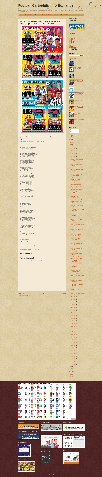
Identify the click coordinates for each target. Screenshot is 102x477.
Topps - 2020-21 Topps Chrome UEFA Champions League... (77, 177)
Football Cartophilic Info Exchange (45, 5)
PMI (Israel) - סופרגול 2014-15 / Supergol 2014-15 (76, 222)
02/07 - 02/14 (73, 356)
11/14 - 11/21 (73, 156)
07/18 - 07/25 (73, 320)
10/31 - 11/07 (73, 296)
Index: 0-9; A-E (71, 37)
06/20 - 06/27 (73, 326)
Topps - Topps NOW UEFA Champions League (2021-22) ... (77, 239)
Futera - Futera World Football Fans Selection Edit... (77, 285)
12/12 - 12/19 (73, 150)
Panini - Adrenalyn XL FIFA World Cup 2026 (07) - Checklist (78, 62)
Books (25, 14)
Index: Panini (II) (72, 42)
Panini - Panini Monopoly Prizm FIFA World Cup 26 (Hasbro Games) (78, 75)
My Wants (30, 14)
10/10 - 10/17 (73, 301)
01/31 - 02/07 (73, 358)
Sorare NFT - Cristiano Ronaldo (76, 208)
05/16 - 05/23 (73, 334)
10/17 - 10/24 (73, 299)
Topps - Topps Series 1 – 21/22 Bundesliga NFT (76, 194)
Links (39, 14)
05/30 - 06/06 (73, 331)
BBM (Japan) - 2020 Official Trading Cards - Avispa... (77, 187)
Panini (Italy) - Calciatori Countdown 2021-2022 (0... (77, 160)
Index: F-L (71, 39)
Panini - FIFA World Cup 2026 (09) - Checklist (78, 68)
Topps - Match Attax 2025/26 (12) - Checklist (78, 87)
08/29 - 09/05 (73, 310)
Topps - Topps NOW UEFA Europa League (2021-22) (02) (76, 235)
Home (20, 14)
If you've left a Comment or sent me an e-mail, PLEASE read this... (55, 14)
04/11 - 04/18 (73, 342)
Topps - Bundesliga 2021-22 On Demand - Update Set (76, 185)
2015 (71, 374)
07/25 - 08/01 (73, 318)
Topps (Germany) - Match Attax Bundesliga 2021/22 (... (76, 167)
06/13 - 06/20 (73, 328)
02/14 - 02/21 (73, 355)
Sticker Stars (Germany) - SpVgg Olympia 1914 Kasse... (76, 199)
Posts (71, 129)
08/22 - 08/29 (73, 312)
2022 (71, 144)
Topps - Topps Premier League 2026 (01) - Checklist (78, 113)
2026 (71, 137)
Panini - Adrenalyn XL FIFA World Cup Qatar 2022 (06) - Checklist (78, 107)
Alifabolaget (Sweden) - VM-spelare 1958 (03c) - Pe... (77, 202)
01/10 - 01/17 (73, 363)
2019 (71, 368)
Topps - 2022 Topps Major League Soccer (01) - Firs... (76, 251)
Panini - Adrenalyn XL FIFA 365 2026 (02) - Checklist (78, 81)
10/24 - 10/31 (73, 298)
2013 (71, 377)
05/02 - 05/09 (73, 337)
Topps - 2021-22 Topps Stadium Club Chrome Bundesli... (77, 261)
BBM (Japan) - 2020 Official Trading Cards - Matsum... (77, 182)
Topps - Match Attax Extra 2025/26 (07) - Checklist (78, 94)
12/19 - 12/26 (73, 148)
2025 (71, 139)
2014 (71, 376)
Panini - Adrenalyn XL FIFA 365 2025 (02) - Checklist (78, 100)
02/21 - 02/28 (73, 353)
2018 (71, 369)
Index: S (70, 43)
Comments (72, 131)
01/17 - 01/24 (73, 361)
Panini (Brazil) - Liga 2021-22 (75, 289)
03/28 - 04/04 (73, 345)
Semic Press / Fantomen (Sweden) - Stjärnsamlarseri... (77, 281)
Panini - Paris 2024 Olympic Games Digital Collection (79, 120)
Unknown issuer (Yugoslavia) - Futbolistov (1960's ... (76, 232)
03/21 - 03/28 (73, 347)
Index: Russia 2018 (72, 47)
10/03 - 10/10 (73, 302)
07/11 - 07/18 (73, 321)
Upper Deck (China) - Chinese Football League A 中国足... (77, 210)
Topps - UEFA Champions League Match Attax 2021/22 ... (76, 172)
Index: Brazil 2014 (72, 46)
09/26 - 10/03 (73, 304)
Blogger (53, 474)
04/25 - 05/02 (73, 339)
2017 (71, 371)
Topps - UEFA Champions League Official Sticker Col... (76, 215)
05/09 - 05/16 (73, 336)
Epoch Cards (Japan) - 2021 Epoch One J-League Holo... (76, 165)
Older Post (63, 293)
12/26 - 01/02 (73, 147)
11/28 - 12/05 (73, 153)
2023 (71, 142)
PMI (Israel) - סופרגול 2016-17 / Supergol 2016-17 (76, 180)
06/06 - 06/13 (73, 329)
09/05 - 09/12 (73, 309)
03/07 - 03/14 (73, 350)
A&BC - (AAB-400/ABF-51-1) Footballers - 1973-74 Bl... (75, 197)
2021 (71, 145)
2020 (71, 366)
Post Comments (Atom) (26, 295)
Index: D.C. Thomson (72, 38)
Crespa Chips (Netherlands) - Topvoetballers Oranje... (75, 271)
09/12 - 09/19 (73, 307)
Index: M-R (71, 40)
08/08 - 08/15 (73, 315)
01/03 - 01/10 (73, 364)
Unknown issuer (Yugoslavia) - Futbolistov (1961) (76, 192)
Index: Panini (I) (71, 41)
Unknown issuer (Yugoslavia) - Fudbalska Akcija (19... (76, 273)
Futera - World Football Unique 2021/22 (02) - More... (76, 212)
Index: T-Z (70, 44)
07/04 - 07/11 (73, 323)
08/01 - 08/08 (73, 317)
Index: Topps (71, 45)
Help (35, 14)
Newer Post (21, 293)
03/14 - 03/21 (73, 348)
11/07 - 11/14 (73, 158)
